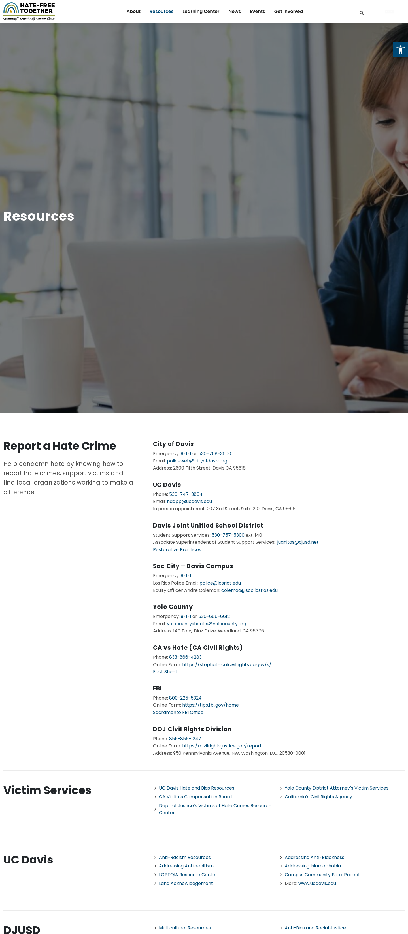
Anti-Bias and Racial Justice (315, 928)
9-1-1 (186, 453)
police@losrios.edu (220, 583)
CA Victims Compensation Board (195, 797)
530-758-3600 (214, 453)
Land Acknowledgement (186, 883)
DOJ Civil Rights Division (192, 729)
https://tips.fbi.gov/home (210, 705)
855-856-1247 (185, 738)
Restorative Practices (177, 549)
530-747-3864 (186, 494)
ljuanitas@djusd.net (297, 542)
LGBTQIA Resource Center (188, 874)
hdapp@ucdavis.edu (189, 501)
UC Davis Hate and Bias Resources (196, 788)
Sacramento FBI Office (178, 712)
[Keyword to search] (371, 12)
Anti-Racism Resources (185, 857)
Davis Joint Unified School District (208, 525)
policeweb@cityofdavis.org (197, 461)
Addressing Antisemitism (186, 866)
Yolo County (173, 607)
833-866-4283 (185, 657)
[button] (400, 49)
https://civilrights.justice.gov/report (222, 746)
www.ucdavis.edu (317, 883)
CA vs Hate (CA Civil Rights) (198, 647)
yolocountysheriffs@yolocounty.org (206, 623)
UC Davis (167, 485)
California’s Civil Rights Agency (318, 797)
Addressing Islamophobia (313, 866)
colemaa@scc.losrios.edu (249, 590)
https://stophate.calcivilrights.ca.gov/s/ (226, 664)
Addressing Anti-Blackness (314, 857)
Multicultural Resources (185, 928)
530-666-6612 (214, 616)
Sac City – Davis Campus (193, 566)
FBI (157, 688)
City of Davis (173, 444)
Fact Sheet (165, 671)
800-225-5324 (185, 698)
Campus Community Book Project (322, 874)
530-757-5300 (228, 535)
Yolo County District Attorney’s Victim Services (336, 788)
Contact (389, 11)
